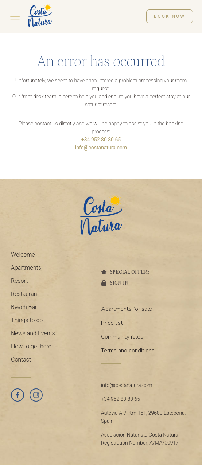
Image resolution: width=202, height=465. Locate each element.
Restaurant (25, 293)
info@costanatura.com (101, 148)
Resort (19, 280)
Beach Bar (24, 307)
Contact (21, 359)
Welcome (23, 254)
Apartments (26, 267)
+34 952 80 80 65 (101, 139)
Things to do (27, 320)
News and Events (33, 333)
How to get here (31, 346)
